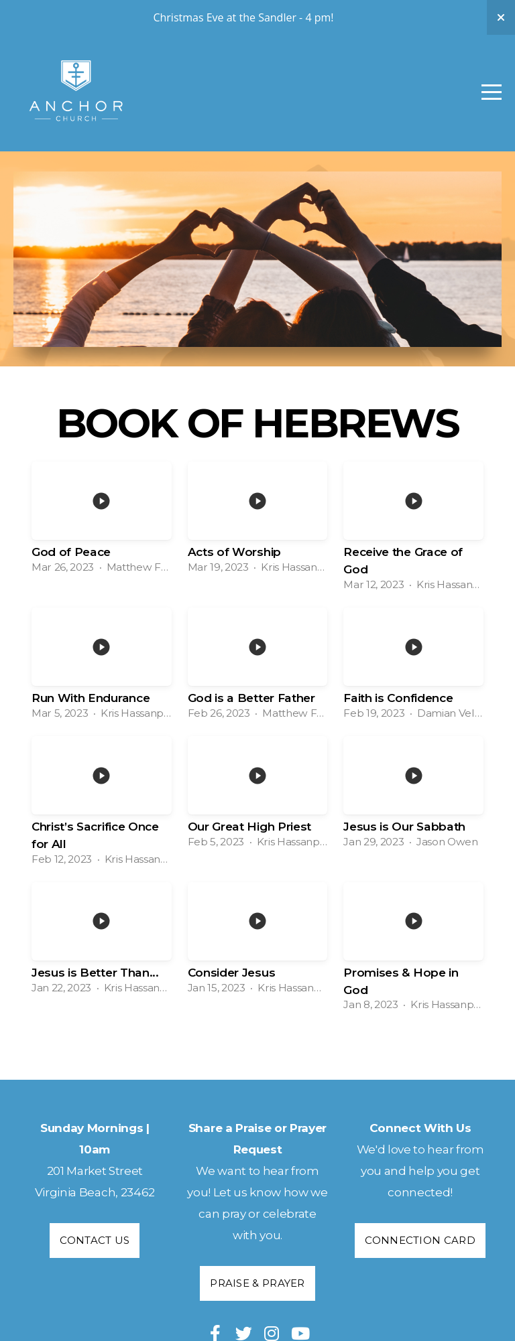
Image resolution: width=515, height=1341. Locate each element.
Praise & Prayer (257, 1283)
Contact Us (94, 1240)
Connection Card (420, 1240)
